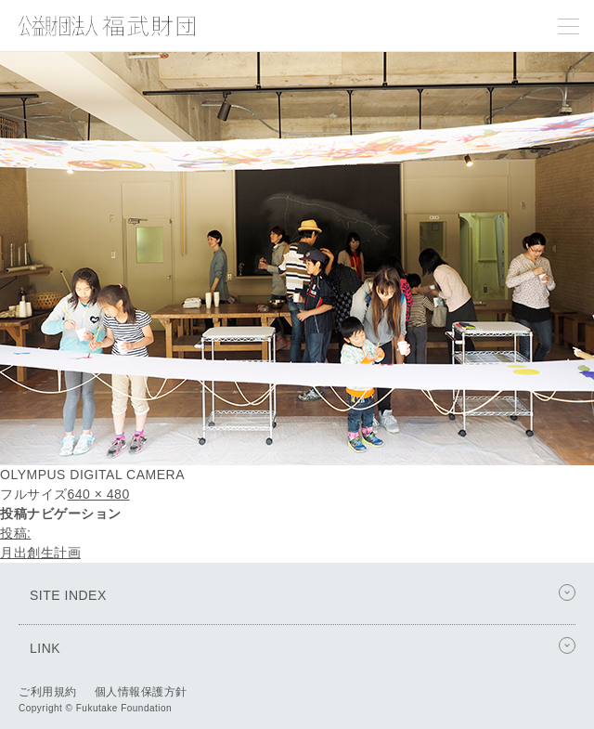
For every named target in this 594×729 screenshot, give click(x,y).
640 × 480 (99, 494)
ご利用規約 (48, 691)
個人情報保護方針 (141, 691)
